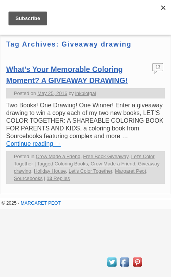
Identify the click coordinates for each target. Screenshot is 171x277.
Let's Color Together (90, 171)
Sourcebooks (28, 178)
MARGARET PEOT (41, 203)
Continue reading (33, 143)
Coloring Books (71, 164)
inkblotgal (85, 93)
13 (158, 67)
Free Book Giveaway (105, 156)
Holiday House (50, 171)
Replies (58, 178)
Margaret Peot (130, 171)
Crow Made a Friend (58, 156)
